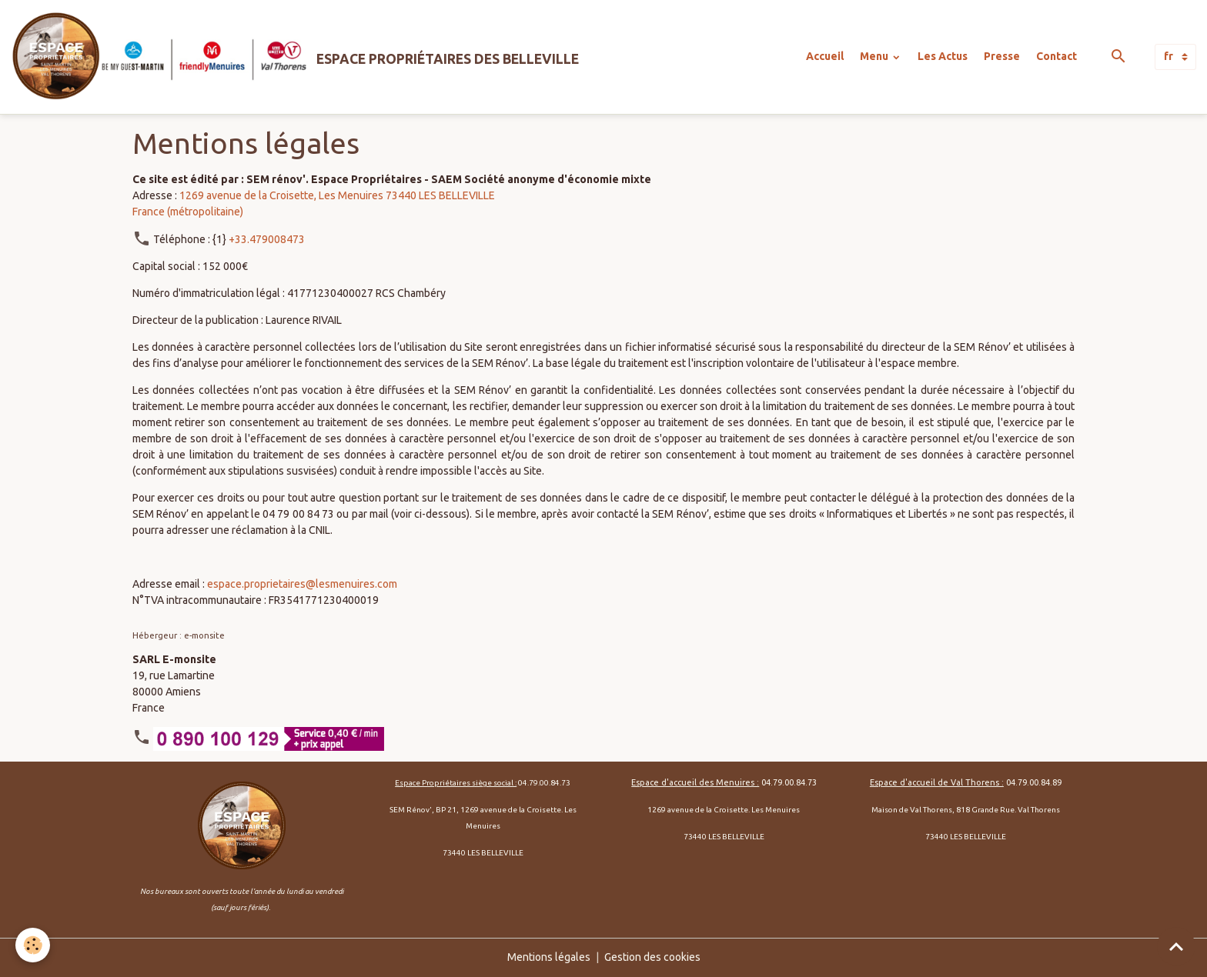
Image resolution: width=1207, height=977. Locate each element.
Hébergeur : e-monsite (178, 635)
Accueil (825, 56)
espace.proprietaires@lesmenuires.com (302, 584)
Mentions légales (548, 957)
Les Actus (943, 56)
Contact (1056, 56)
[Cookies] (32, 945)
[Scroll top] (1176, 946)
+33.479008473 (267, 239)
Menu (875, 56)
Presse (1002, 56)
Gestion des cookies (652, 957)
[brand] (295, 57)
